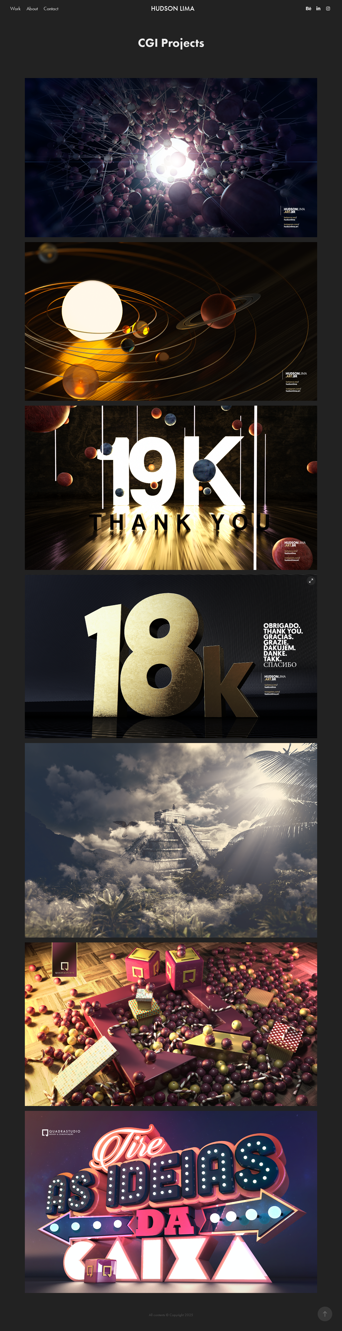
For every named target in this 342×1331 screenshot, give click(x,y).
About (32, 8)
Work (15, 8)
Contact (51, 8)
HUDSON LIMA (172, 8)
